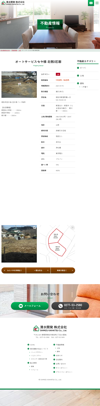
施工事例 (33, 363)
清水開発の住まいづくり (39, 349)
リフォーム (34, 370)
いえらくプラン (36, 355)
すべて (83, 67)
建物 (82, 83)
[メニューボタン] (97, 3)
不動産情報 (60, 344)
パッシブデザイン (37, 352)
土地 (82, 75)
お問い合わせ (61, 363)
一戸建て (84, 87)
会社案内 (59, 359)
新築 (32, 366)
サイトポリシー (61, 367)
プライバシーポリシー (64, 372)
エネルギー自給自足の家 (39, 359)
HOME (32, 344)
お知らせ (59, 355)
